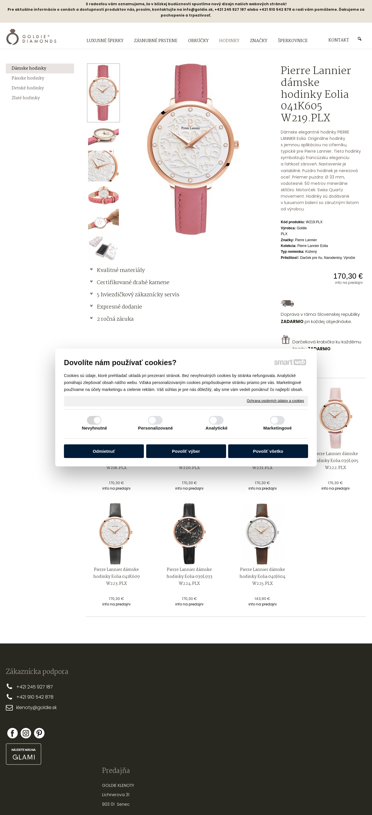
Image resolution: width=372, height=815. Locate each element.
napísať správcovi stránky (167, 800)
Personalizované (155, 427)
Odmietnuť (104, 451)
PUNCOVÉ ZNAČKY (248, 746)
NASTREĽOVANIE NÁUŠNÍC (254, 728)
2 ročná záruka (115, 319)
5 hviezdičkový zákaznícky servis (138, 295)
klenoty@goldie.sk (36, 707)
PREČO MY (165, 686)
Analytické (216, 427)
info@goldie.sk (198, 9)
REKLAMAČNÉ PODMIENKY (179, 714)
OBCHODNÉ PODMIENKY (178, 705)
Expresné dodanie (119, 307)
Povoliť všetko (268, 451)
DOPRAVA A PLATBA (174, 696)
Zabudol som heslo (320, 732)
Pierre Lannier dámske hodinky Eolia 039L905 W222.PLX (335, 460)
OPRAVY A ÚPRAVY (247, 737)
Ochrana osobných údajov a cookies (275, 401)
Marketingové (277, 427)
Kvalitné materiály (121, 270)
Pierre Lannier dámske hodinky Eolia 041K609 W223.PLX (117, 576)
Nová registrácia (317, 728)
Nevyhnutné (94, 427)
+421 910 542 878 (34, 697)
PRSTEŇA (256, 693)
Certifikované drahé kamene (134, 282)
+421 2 (23, 687)
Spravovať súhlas (283, 800)
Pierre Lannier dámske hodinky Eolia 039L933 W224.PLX (190, 576)
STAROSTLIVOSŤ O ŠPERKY (255, 718)
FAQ (159, 724)
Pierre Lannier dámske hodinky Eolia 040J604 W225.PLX (262, 576)
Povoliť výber (186, 451)
